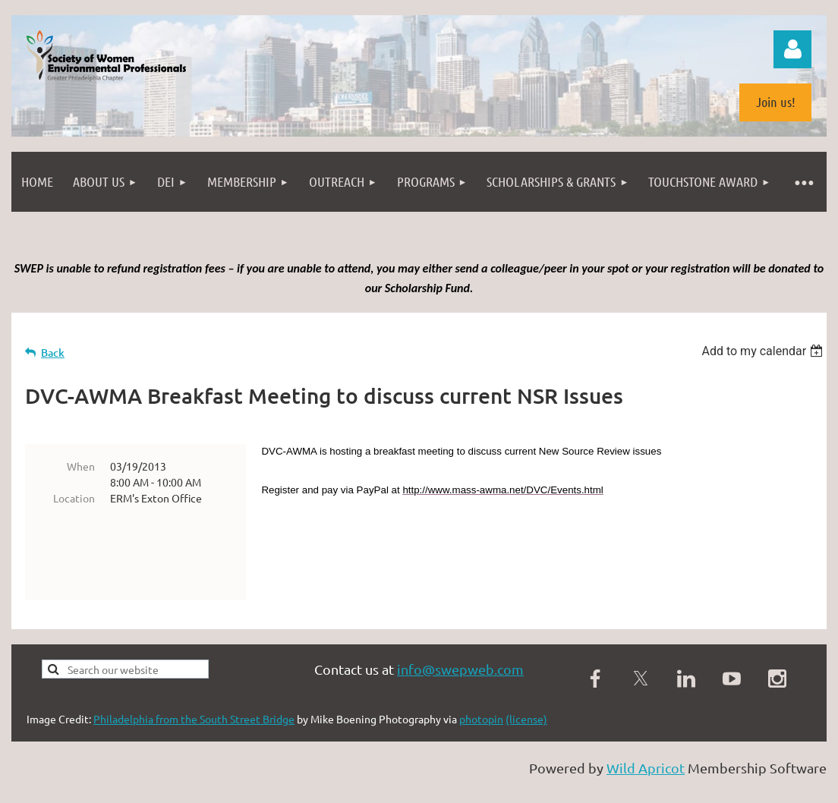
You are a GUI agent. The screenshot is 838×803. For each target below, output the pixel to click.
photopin (481, 689)
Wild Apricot (645, 738)
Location (74, 498)
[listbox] (764, 351)
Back (53, 352)
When (81, 466)
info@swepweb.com (460, 639)
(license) (526, 689)
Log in (792, 49)
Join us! (775, 101)
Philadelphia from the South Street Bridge (194, 689)
